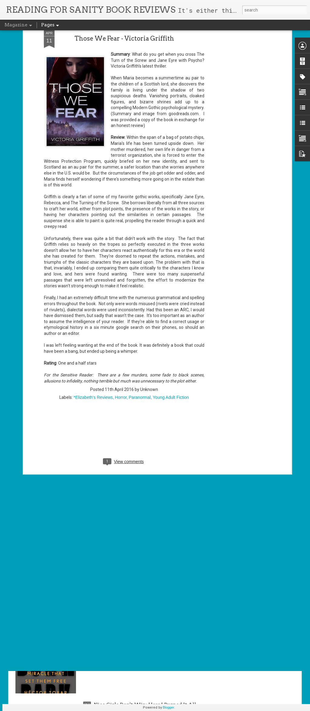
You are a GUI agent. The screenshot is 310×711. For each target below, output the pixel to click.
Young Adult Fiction (171, 335)
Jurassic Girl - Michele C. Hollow (134, 567)
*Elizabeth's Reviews (93, 335)
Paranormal (139, 335)
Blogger (168, 707)
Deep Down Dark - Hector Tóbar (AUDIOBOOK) (151, 636)
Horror (121, 335)
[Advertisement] (124, 374)
